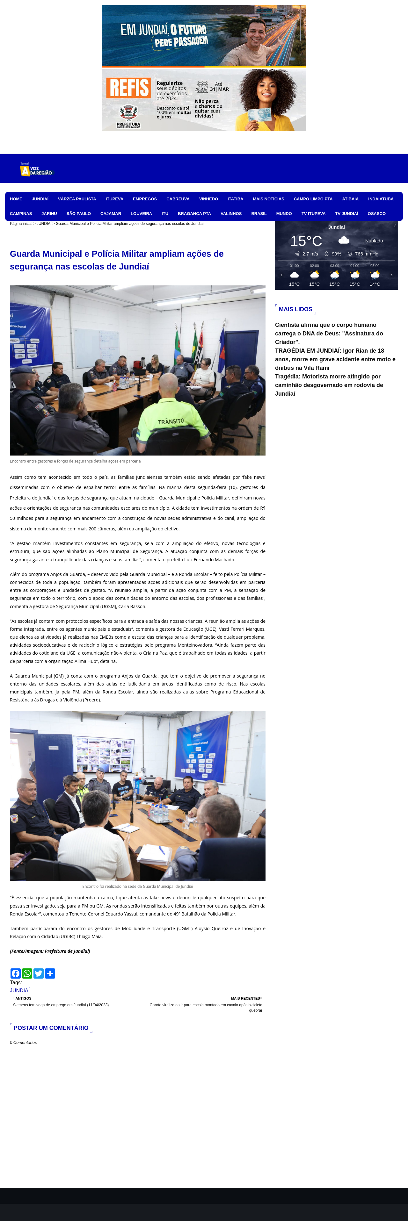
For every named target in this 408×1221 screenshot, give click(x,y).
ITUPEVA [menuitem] (114, 199)
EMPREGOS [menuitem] (145, 199)
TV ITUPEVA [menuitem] (314, 213)
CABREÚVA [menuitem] (178, 199)
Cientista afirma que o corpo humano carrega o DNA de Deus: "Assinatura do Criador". (329, 333)
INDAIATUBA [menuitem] (381, 199)
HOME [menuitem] (16, 199)
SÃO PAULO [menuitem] (79, 213)
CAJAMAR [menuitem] (110, 213)
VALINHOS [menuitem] (231, 213)
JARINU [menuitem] (49, 213)
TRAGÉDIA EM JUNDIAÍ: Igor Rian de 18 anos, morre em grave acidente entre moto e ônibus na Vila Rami (335, 359)
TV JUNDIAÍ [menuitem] (346, 213)
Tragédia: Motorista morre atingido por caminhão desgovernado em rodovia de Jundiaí (329, 385)
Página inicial (21, 223)
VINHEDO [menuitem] (208, 199)
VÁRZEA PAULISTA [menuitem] (77, 199)
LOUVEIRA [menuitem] (141, 213)
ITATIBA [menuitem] (235, 199)
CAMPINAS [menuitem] (21, 213)
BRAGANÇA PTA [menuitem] (194, 213)
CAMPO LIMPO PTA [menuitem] (313, 199)
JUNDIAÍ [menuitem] (40, 199)
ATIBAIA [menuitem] (350, 199)
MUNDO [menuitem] (284, 213)
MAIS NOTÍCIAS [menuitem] (268, 199)
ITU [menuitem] (165, 213)
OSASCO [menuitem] (377, 213)
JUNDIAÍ (44, 223)
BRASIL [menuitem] (258, 213)
